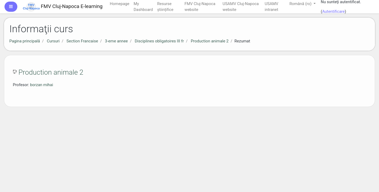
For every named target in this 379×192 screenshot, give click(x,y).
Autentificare (333, 11)
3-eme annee (116, 41)
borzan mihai (41, 84)
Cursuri (53, 41)
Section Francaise (82, 41)
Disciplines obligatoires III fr (159, 41)
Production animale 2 (210, 41)
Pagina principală (24, 41)
